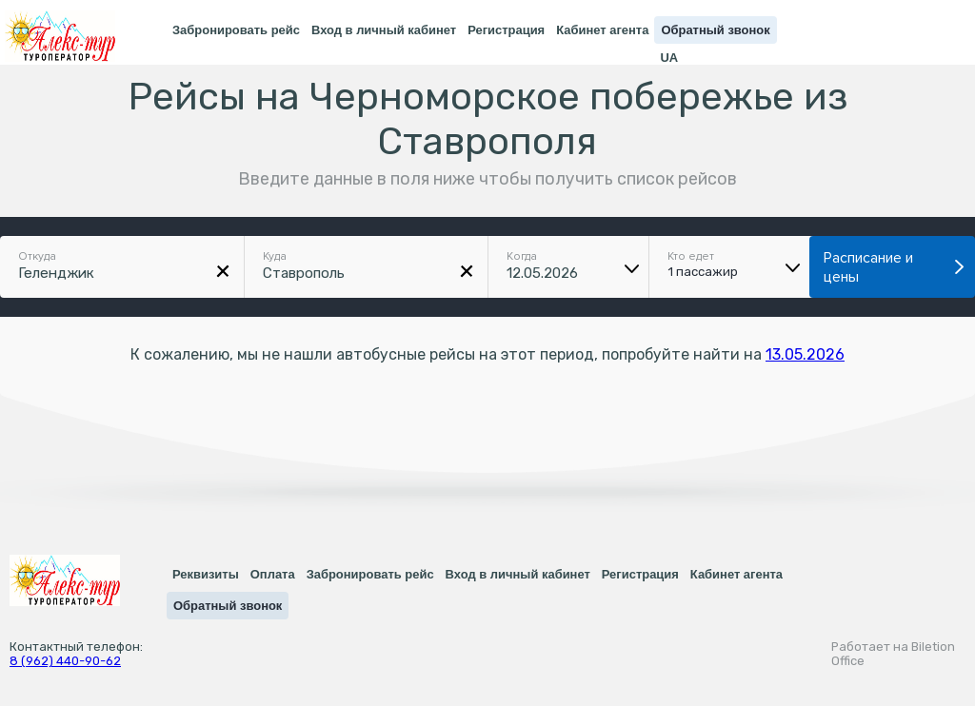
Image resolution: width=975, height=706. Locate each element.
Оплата (272, 574)
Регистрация (506, 30)
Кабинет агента (602, 30)
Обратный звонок (715, 30)
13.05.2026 (805, 354)
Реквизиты (205, 574)
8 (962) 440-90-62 (65, 661)
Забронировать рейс (236, 30)
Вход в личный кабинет (383, 30)
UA (669, 57)
